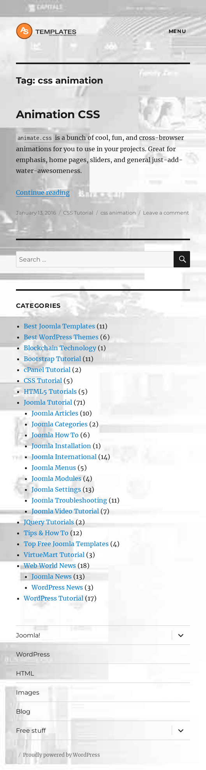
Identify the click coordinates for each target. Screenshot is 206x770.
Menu (177, 31)
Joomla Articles (55, 413)
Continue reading (43, 192)
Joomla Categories (60, 424)
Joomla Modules (56, 478)
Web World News (50, 565)
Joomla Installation (61, 446)
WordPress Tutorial (53, 598)
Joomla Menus (54, 467)
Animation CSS (58, 114)
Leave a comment (166, 213)
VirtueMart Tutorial (54, 555)
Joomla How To (55, 435)
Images (27, 692)
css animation (118, 213)
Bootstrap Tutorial (52, 359)
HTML (25, 673)
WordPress (33, 654)
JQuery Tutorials (49, 522)
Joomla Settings (56, 489)
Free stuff (31, 730)
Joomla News (52, 576)
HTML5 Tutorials (50, 391)
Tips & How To (46, 533)
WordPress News (57, 587)
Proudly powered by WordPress (61, 755)
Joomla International (64, 457)
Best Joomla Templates (59, 326)
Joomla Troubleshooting (69, 500)
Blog (23, 711)
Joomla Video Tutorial (65, 511)
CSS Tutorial (78, 213)
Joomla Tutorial (48, 402)
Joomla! (28, 635)
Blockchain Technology (60, 348)
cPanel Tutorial (47, 370)
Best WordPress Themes (61, 337)
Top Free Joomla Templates (66, 544)
